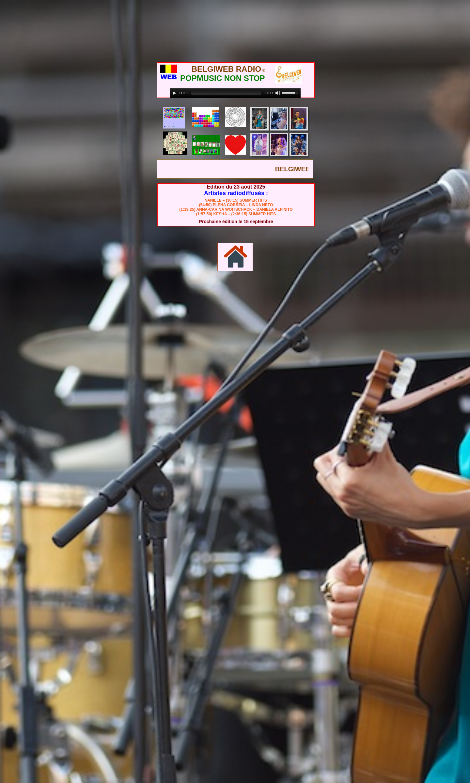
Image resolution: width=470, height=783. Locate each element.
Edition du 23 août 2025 (236, 187)
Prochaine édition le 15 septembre (236, 221)
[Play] (174, 93)
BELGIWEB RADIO (226, 69)
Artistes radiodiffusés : (236, 193)
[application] (235, 93)
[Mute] (277, 93)
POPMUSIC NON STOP (222, 78)
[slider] (226, 93)
